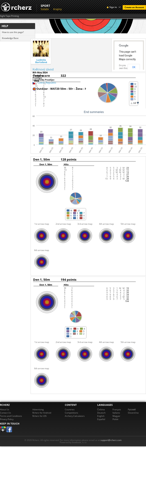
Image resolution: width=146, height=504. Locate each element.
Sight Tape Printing (9, 16)
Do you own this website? (123, 68)
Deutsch (101, 412)
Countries (70, 409)
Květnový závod (43, 69)
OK (133, 67)
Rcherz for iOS (39, 416)
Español (101, 419)
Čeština (101, 409)
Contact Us (5, 412)
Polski (115, 419)
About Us (4, 409)
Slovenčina (133, 412)
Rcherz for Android (41, 412)
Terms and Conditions (11, 416)
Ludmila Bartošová (41, 61)
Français (117, 409)
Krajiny (57, 9)
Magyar (116, 416)
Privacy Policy (7, 419)
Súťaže (45, 9)
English (100, 416)
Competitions (71, 412)
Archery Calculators (75, 416)
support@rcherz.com (111, 440)
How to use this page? (13, 32)
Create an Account (134, 7)
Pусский (132, 409)
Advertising (38, 409)
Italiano (116, 412)
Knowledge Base (10, 38)
